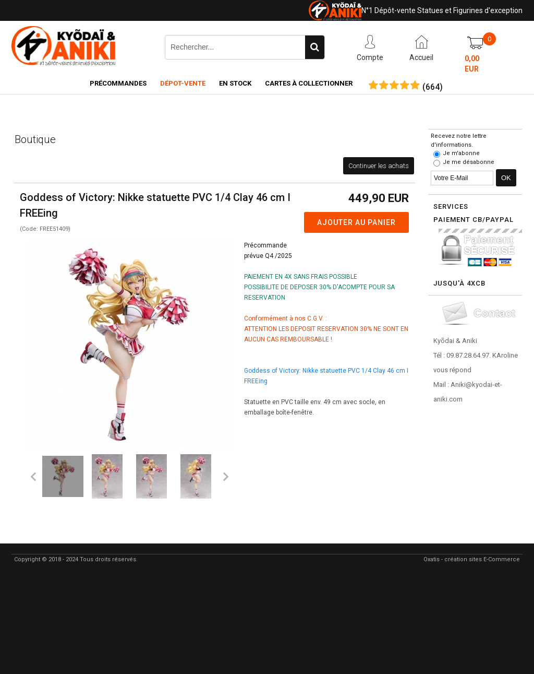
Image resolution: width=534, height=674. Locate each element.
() (432, 87)
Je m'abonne (461, 153)
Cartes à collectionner (309, 83)
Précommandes (118, 83)
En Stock (235, 83)
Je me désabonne (468, 162)
